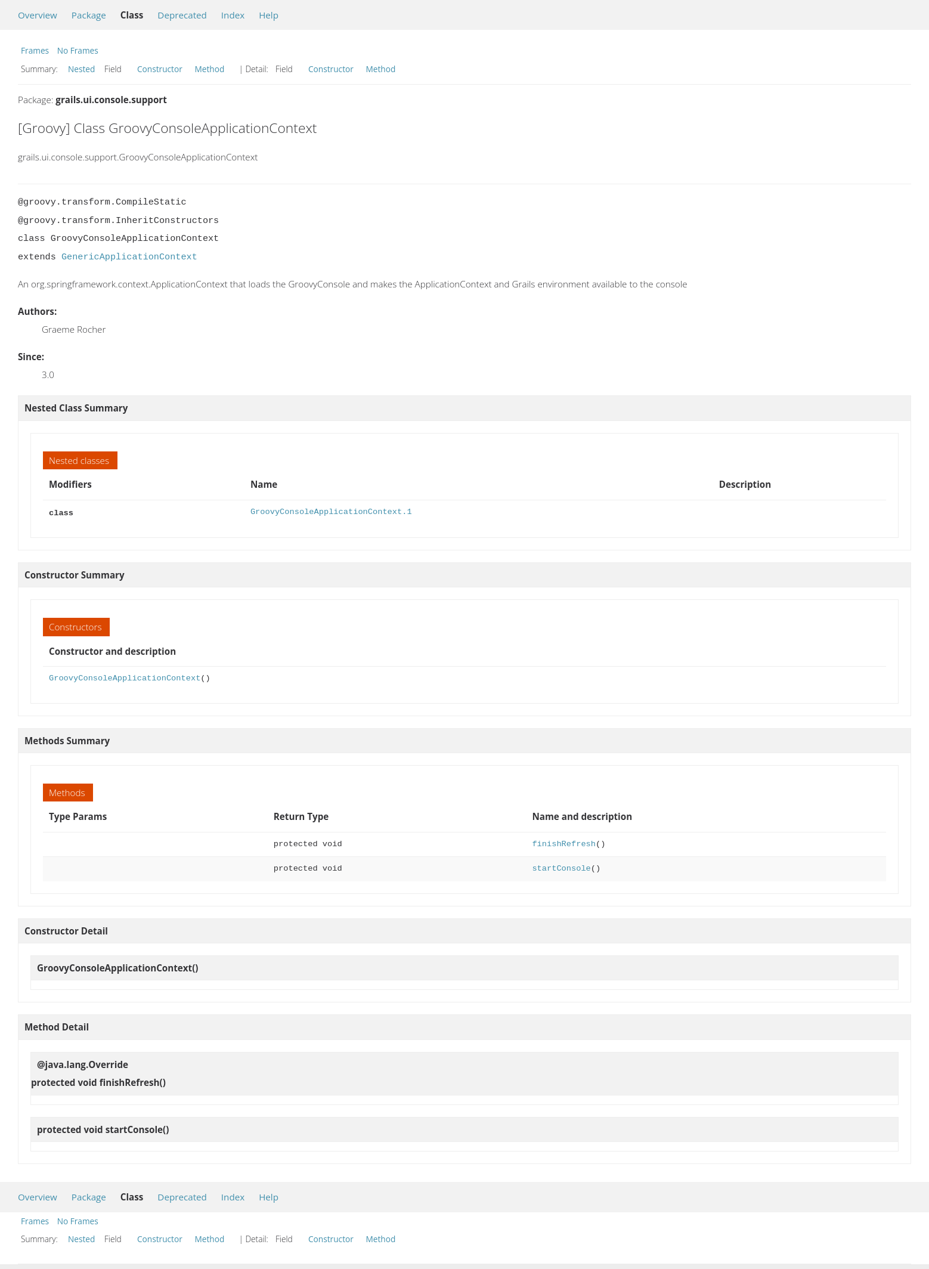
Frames (35, 50)
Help (268, 15)
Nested (81, 69)
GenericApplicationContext (129, 257)
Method (209, 69)
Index (232, 15)
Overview (37, 15)
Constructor (159, 69)
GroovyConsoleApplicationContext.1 (331, 512)
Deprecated (182, 15)
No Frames (77, 50)
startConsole (561, 867)
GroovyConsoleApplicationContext (124, 677)
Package (89, 15)
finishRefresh (564, 843)
